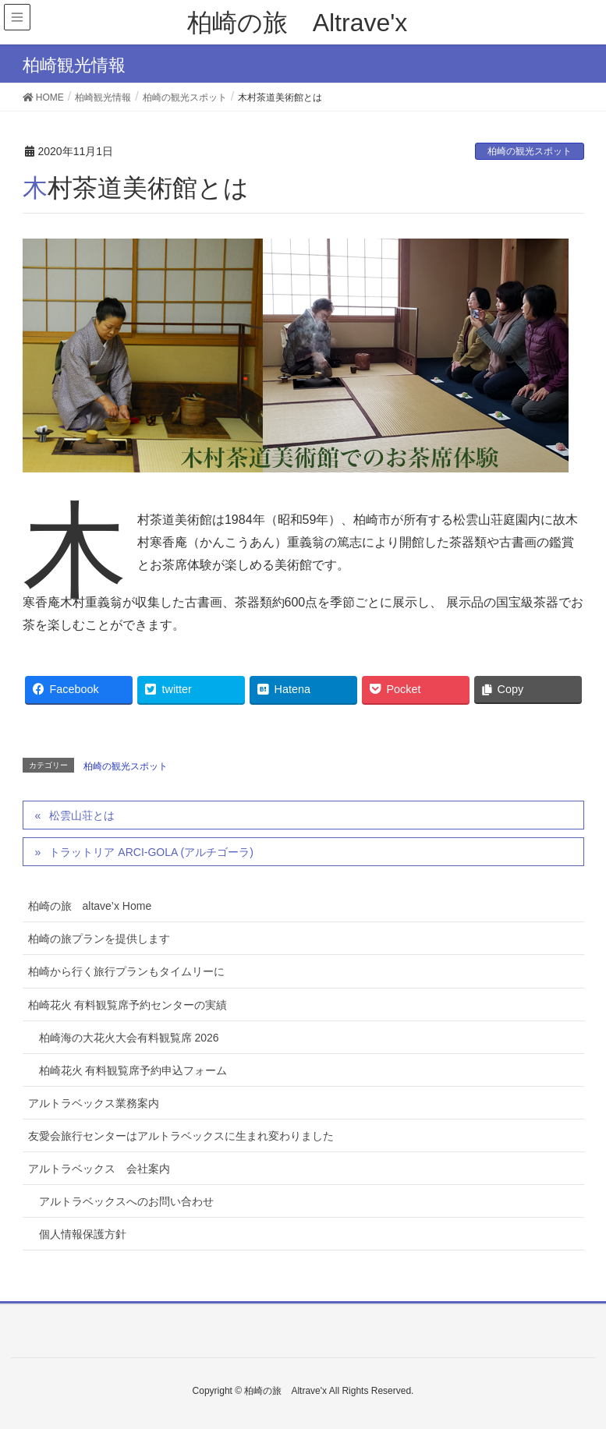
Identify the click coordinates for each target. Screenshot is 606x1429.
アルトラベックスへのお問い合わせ (126, 1201)
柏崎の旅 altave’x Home (90, 906)
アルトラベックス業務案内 (93, 1103)
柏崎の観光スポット (529, 151)
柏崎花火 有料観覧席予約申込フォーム (133, 1070)
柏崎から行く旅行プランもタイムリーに (126, 971)
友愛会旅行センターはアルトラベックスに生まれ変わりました (181, 1136)
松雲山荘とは (82, 815)
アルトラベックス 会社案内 (99, 1168)
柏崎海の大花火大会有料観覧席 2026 (129, 1037)
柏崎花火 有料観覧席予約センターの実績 (128, 1005)
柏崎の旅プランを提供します (99, 938)
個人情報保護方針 (82, 1234)
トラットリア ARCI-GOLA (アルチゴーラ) (151, 852)
